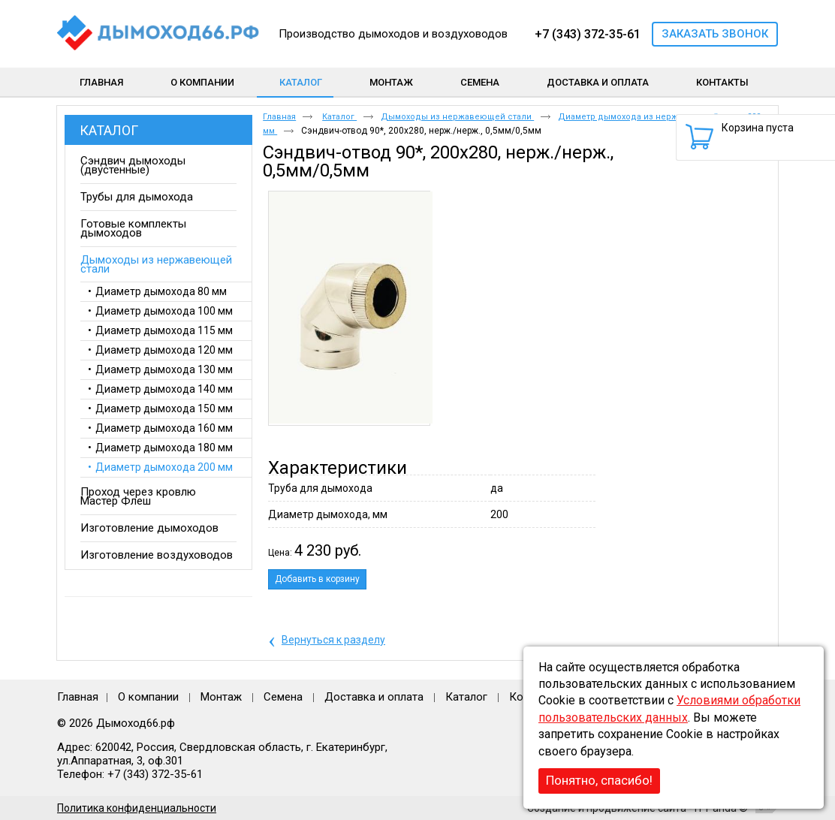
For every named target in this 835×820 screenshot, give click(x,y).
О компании (148, 697)
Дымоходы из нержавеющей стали (457, 117)
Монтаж (222, 697)
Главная (279, 117)
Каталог (300, 82)
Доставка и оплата (374, 697)
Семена (283, 697)
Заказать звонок (715, 34)
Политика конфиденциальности (136, 808)
